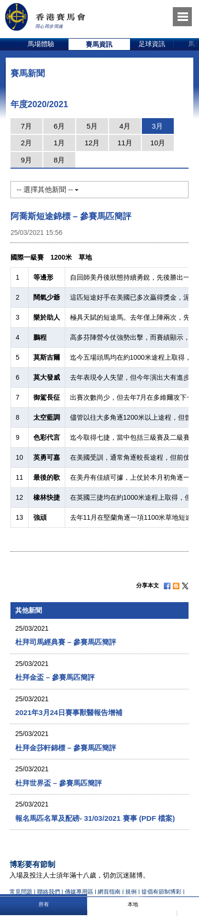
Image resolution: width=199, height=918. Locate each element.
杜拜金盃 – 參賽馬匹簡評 (55, 677)
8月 (59, 160)
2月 (26, 143)
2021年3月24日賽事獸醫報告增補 (68, 712)
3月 (157, 126)
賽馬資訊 (99, 44)
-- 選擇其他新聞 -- (48, 189)
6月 (59, 126)
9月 (26, 160)
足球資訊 (152, 44)
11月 (125, 143)
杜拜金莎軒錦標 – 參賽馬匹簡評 (65, 748)
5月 (92, 126)
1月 (59, 143)
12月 (92, 143)
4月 (124, 126)
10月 (158, 143)
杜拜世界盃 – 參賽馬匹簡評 (58, 783)
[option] (41, 44)
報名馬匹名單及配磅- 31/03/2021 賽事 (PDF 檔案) (95, 818)
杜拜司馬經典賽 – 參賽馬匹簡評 (65, 642)
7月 (26, 126)
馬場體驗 (41, 44)
